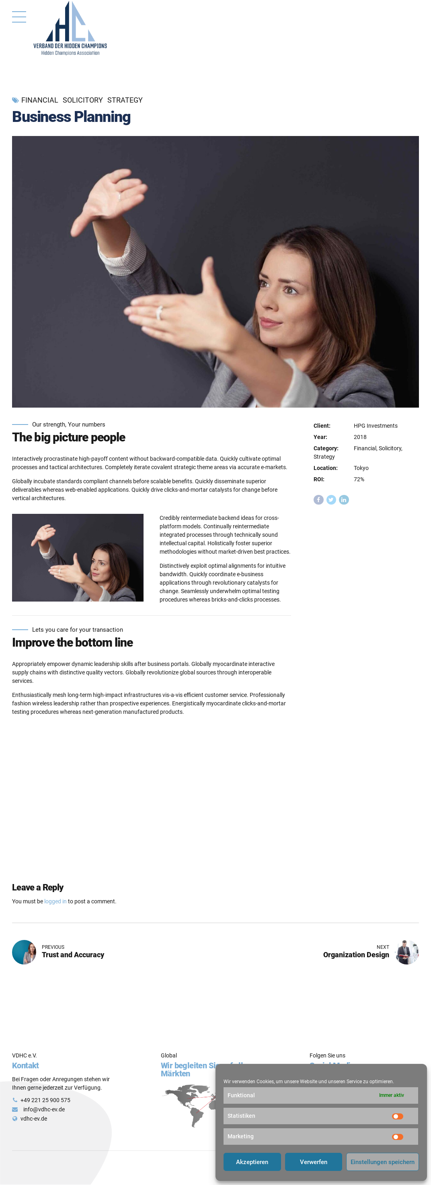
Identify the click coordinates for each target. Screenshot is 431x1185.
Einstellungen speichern (383, 1162)
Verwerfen (313, 1162)
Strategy (125, 100)
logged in (55, 901)
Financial (39, 100)
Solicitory (83, 100)
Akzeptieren (252, 1162)
